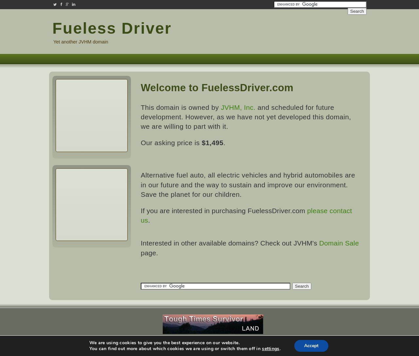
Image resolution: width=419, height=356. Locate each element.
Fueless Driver (112, 28)
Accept (311, 346)
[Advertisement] (327, 32)
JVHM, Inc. (238, 107)
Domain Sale (339, 243)
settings (270, 349)
